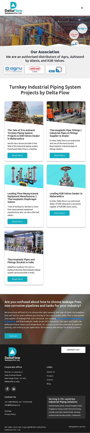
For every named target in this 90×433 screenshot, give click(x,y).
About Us (51, 372)
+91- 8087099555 (11, 402)
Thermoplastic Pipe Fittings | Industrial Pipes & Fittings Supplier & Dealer (65, 133)
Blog (49, 384)
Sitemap (8, 411)
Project (50, 376)
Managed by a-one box (77, 427)
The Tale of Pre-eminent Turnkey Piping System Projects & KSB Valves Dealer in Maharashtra (24, 134)
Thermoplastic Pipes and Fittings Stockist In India (21, 261)
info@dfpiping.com (12, 405)
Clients (50, 380)
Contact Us (73, 350)
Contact (13, 336)
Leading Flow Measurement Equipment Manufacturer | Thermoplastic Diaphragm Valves (23, 197)
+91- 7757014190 (25, 402)
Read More (17, 155)
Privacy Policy (10, 414)
